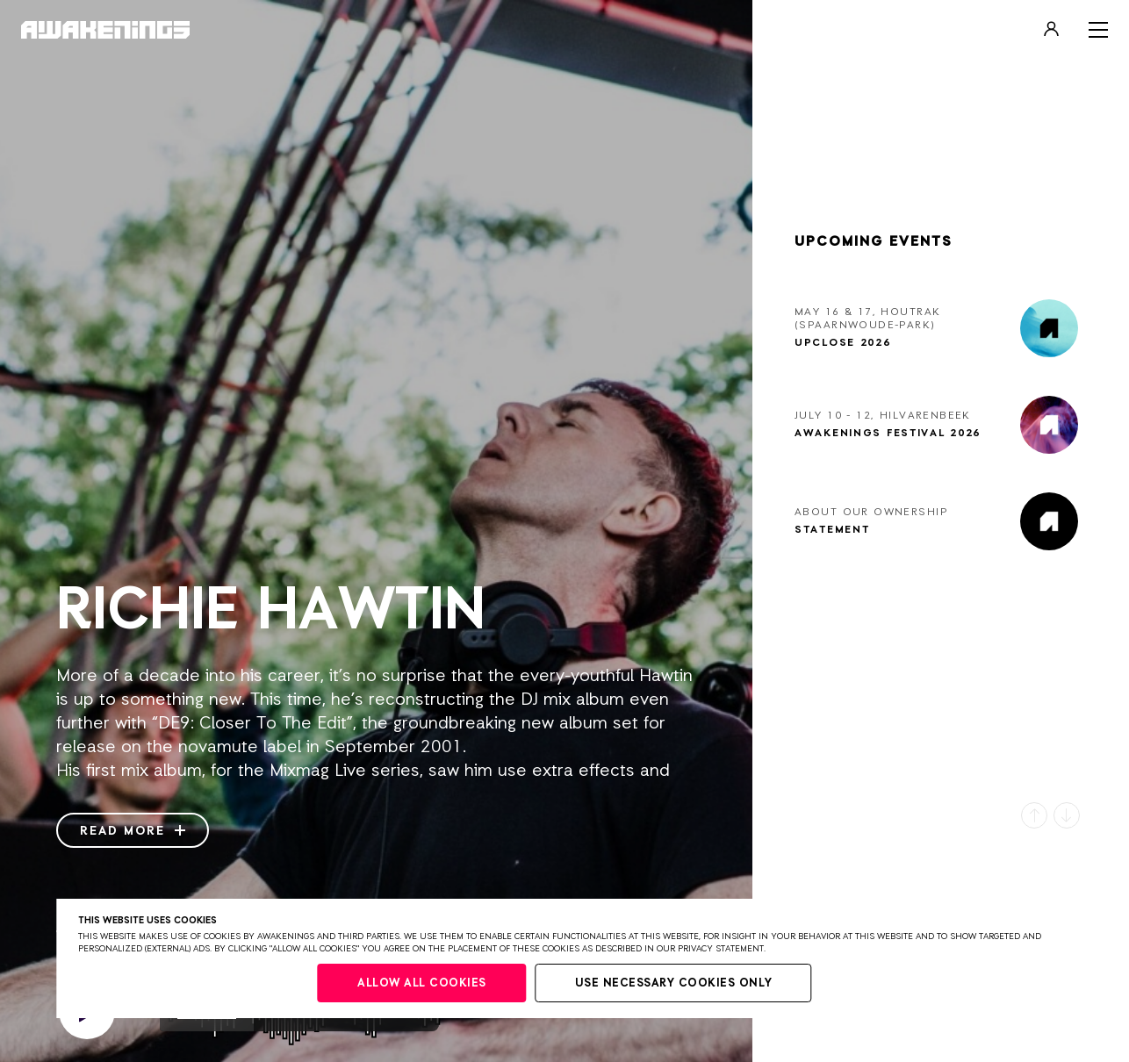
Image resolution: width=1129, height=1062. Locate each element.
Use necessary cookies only (674, 983)
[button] (1034, 815)
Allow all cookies (421, 983)
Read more (132, 831)
